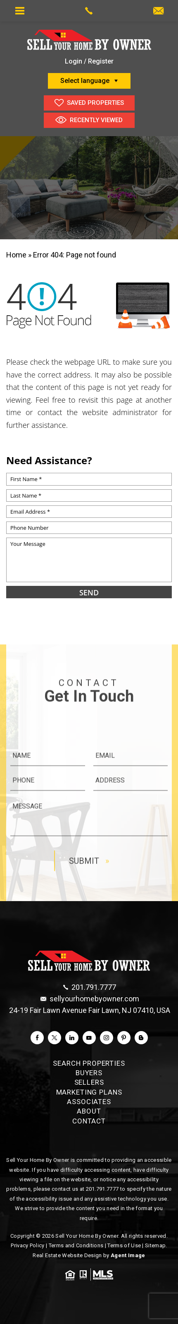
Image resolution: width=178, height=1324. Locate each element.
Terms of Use (124, 1245)
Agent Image (128, 1255)
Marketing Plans (89, 1092)
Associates (89, 1101)
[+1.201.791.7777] (89, 987)
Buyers (89, 1073)
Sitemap (155, 1245)
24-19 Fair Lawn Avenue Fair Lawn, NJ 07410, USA (89, 1010)
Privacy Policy (28, 1245)
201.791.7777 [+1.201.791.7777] (102, 1189)
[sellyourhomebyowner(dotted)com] (89, 999)
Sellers (89, 1082)
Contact (89, 1121)
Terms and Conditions (76, 1245)
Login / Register (89, 61)
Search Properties (89, 1063)
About (89, 1111)
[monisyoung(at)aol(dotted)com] (158, 11)
